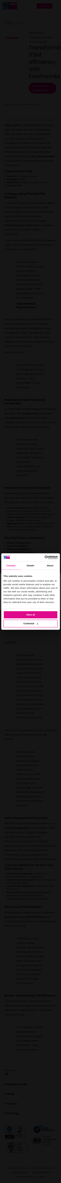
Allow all (30, 614)
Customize (30, 623)
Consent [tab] (10, 565)
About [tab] (50, 565)
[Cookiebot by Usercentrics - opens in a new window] (45, 557)
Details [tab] (30, 565)
